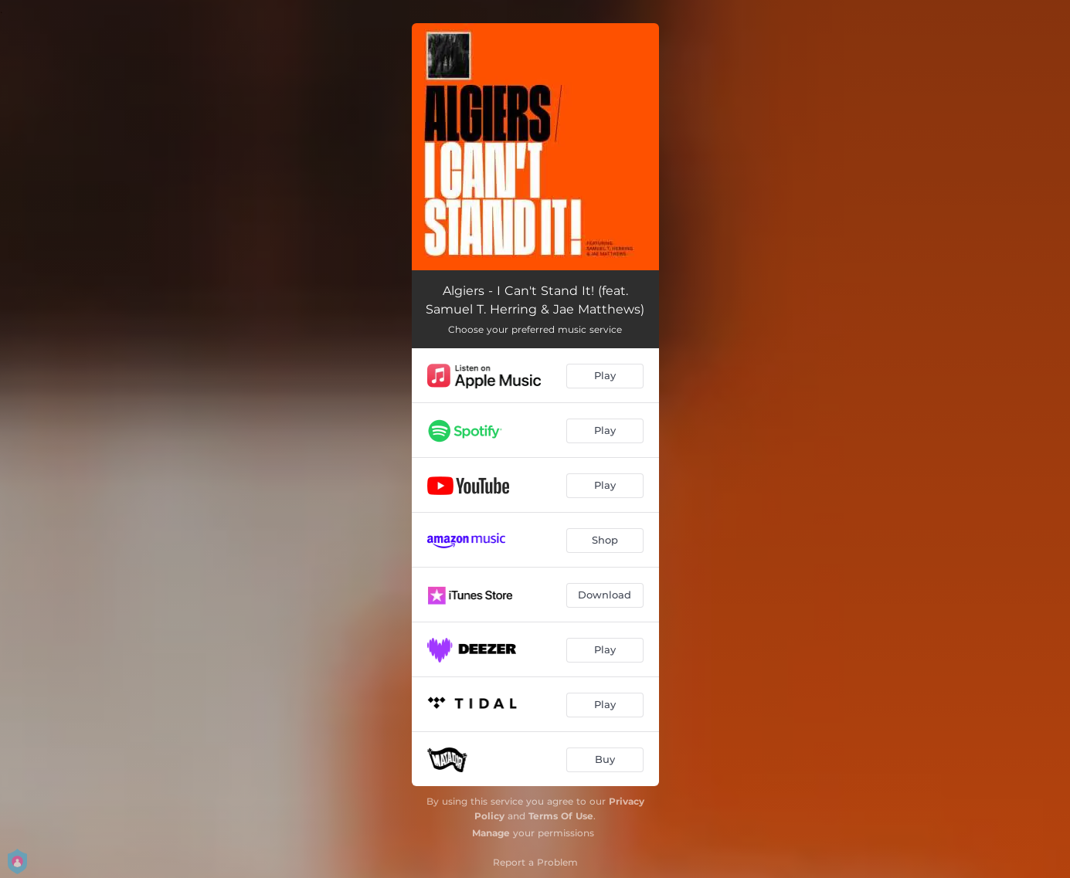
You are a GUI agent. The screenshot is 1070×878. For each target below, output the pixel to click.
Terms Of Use (560, 816)
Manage (491, 833)
